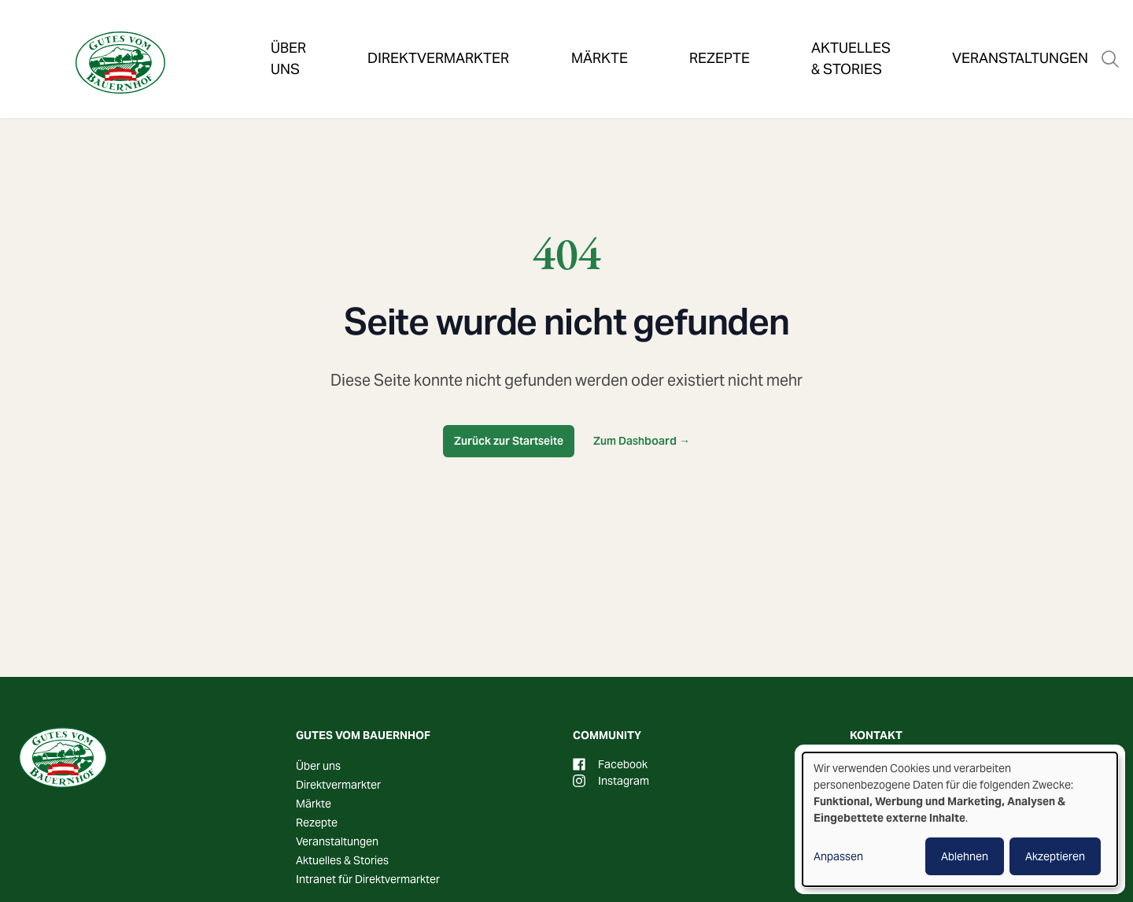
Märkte (539, 35)
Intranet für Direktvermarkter (368, 879)
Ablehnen (964, 856)
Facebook (610, 764)
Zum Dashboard (641, 441)
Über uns (287, 35)
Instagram (611, 781)
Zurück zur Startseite (508, 441)
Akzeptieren (1055, 856)
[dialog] (960, 819)
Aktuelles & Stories (758, 35)
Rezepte (628, 35)
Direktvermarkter (415, 35)
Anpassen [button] (838, 856)
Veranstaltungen (921, 35)
